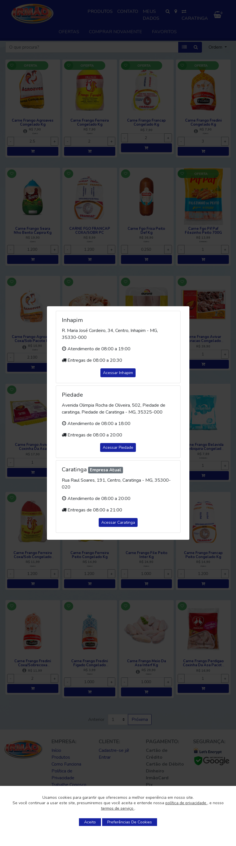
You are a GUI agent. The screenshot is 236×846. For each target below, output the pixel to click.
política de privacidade (186, 803)
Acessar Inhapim (118, 372)
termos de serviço (117, 808)
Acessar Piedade (118, 447)
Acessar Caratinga (118, 522)
